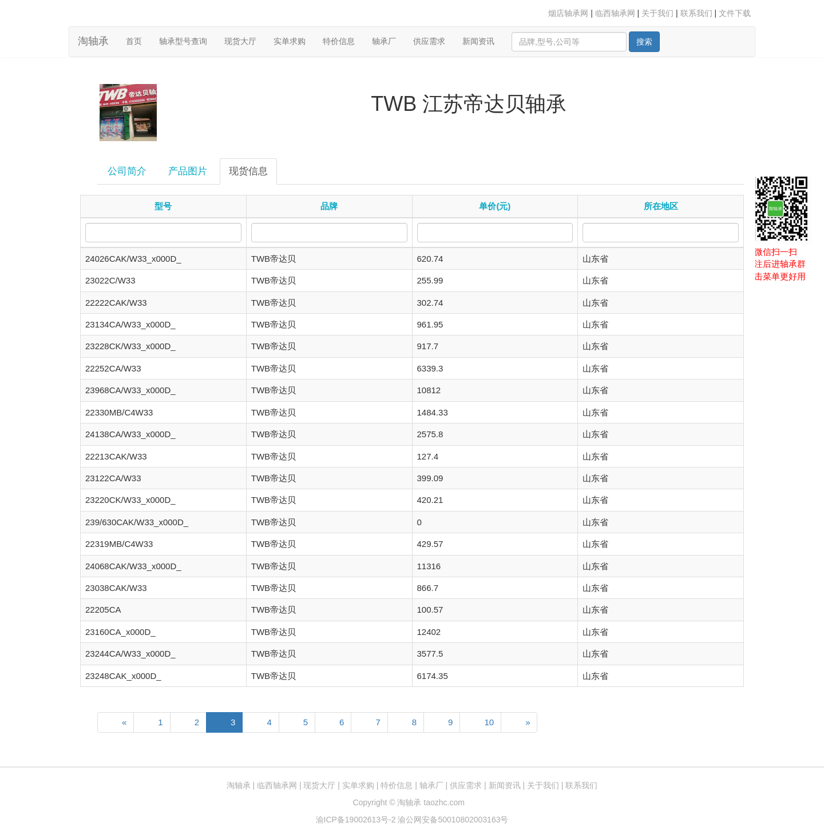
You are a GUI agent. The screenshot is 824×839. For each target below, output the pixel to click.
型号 (163, 206)
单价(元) (494, 206)
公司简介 (127, 171)
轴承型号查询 (183, 41)
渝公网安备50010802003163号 (453, 819)
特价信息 (339, 41)
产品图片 (187, 171)
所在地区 (661, 206)
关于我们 (657, 13)
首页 (138, 40)
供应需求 (429, 41)
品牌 (329, 206)
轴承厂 (384, 41)
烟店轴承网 (568, 13)
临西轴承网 (615, 13)
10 (489, 722)
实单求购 (290, 41)
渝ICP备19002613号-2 (357, 819)
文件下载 (735, 13)
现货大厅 (240, 41)
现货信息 (248, 171)
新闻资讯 (478, 41)
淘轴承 (93, 41)
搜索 (644, 41)
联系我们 (696, 13)
